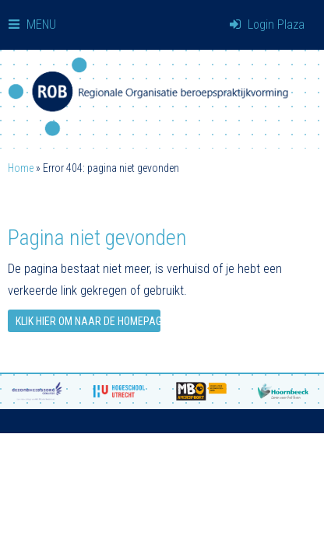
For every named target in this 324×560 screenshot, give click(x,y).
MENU (32, 24)
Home (20, 168)
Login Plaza (267, 24)
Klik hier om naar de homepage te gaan (88, 321)
